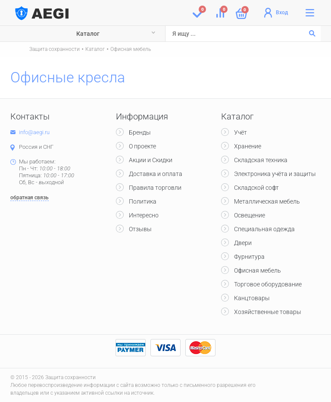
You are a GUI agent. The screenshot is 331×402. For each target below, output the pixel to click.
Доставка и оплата (155, 173)
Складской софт (256, 187)
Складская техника (260, 160)
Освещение (249, 215)
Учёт (240, 132)
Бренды (140, 132)
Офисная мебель (130, 49)
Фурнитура (249, 256)
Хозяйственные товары (267, 311)
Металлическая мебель (267, 201)
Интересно (144, 215)
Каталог (88, 33)
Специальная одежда (264, 229)
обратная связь (29, 198)
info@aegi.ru (34, 132)
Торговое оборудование (268, 284)
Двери (243, 242)
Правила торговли (155, 187)
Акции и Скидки (150, 160)
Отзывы (140, 229)
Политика (142, 201)
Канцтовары (252, 298)
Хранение (247, 146)
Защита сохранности (54, 49)
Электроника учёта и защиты (275, 173)
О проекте (142, 146)
